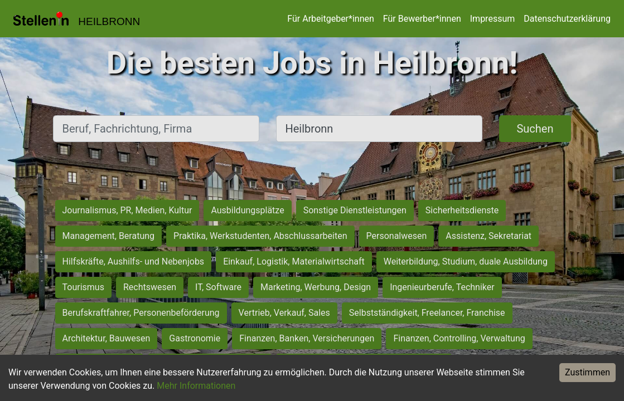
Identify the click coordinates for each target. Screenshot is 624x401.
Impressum (492, 18)
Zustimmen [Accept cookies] (587, 372)
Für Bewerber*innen (422, 18)
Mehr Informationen (196, 385)
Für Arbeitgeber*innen (330, 18)
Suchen (534, 128)
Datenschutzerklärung (567, 18)
